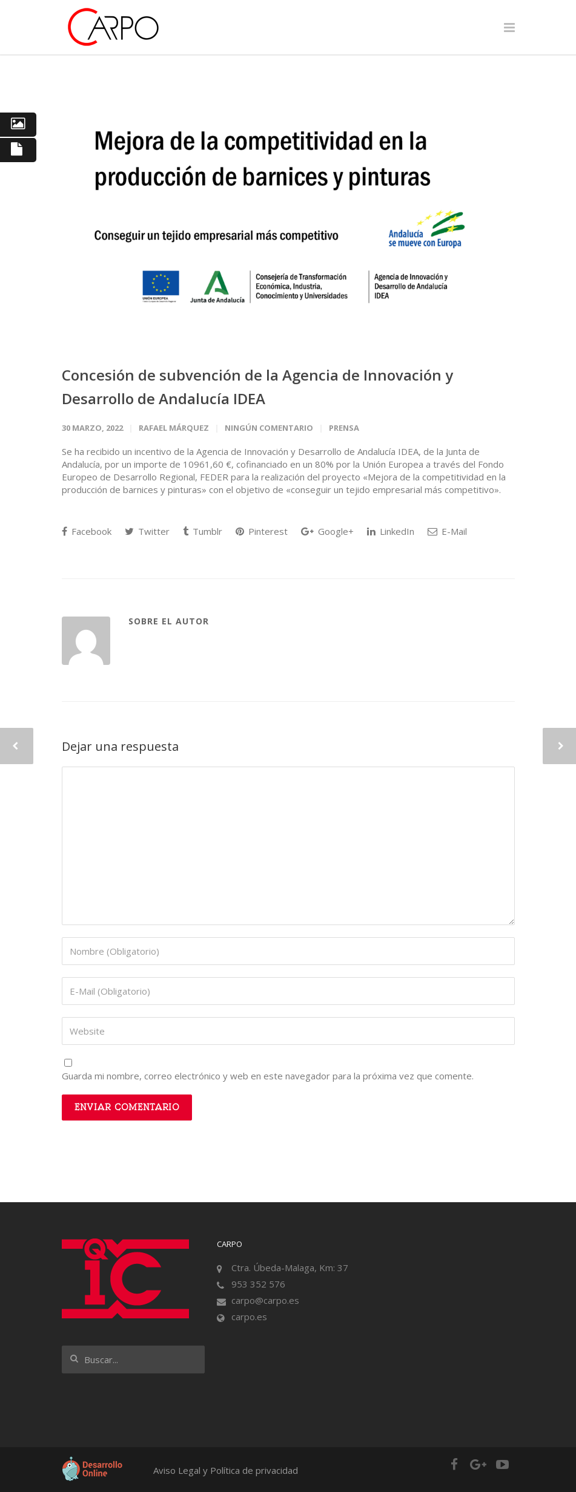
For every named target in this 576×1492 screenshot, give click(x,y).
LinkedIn (390, 531)
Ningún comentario (269, 427)
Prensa (344, 427)
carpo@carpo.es (265, 1300)
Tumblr (202, 531)
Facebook (86, 531)
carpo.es (249, 1316)
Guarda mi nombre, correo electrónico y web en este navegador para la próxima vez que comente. (268, 1076)
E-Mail (447, 531)
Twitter (147, 531)
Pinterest (262, 531)
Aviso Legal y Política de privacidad (225, 1470)
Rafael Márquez (174, 427)
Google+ (327, 531)
